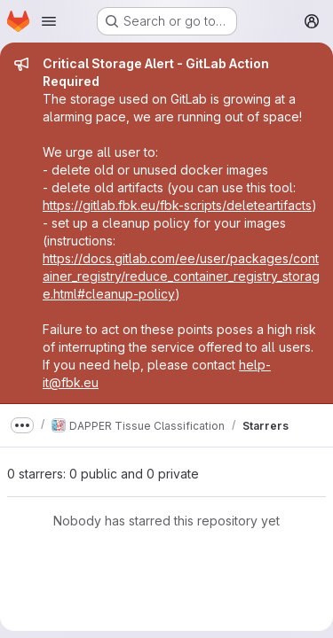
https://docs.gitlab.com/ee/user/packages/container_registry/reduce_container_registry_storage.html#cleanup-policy (181, 276)
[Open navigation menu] (49, 21)
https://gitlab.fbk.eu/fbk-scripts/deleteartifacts (177, 205)
